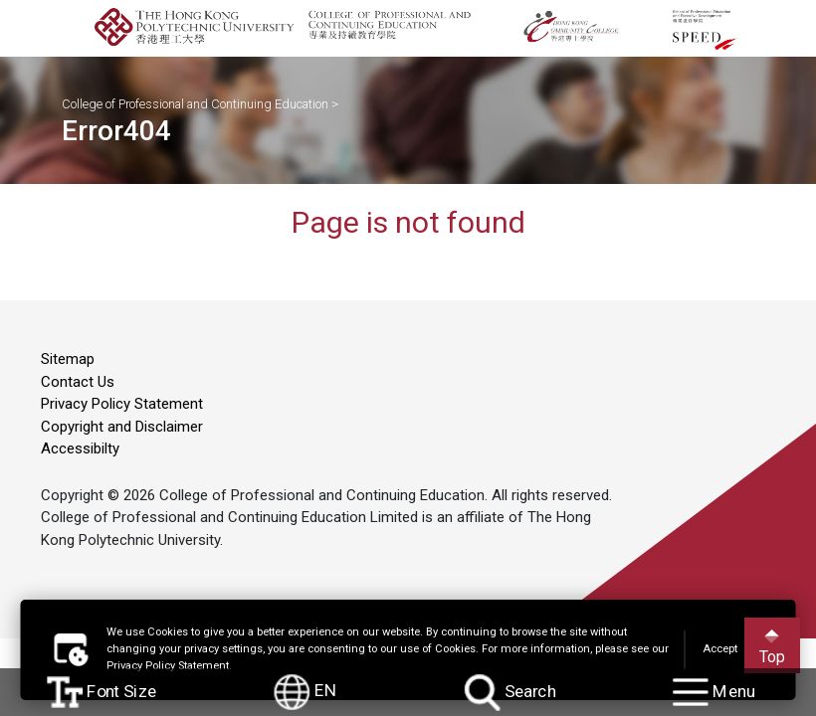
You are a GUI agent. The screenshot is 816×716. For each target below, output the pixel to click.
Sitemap (68, 359)
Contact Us (77, 382)
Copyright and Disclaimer (122, 427)
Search (510, 692)
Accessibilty (80, 448)
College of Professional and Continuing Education (195, 103)
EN (306, 692)
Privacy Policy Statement (122, 404)
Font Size (101, 692)
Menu (714, 692)
